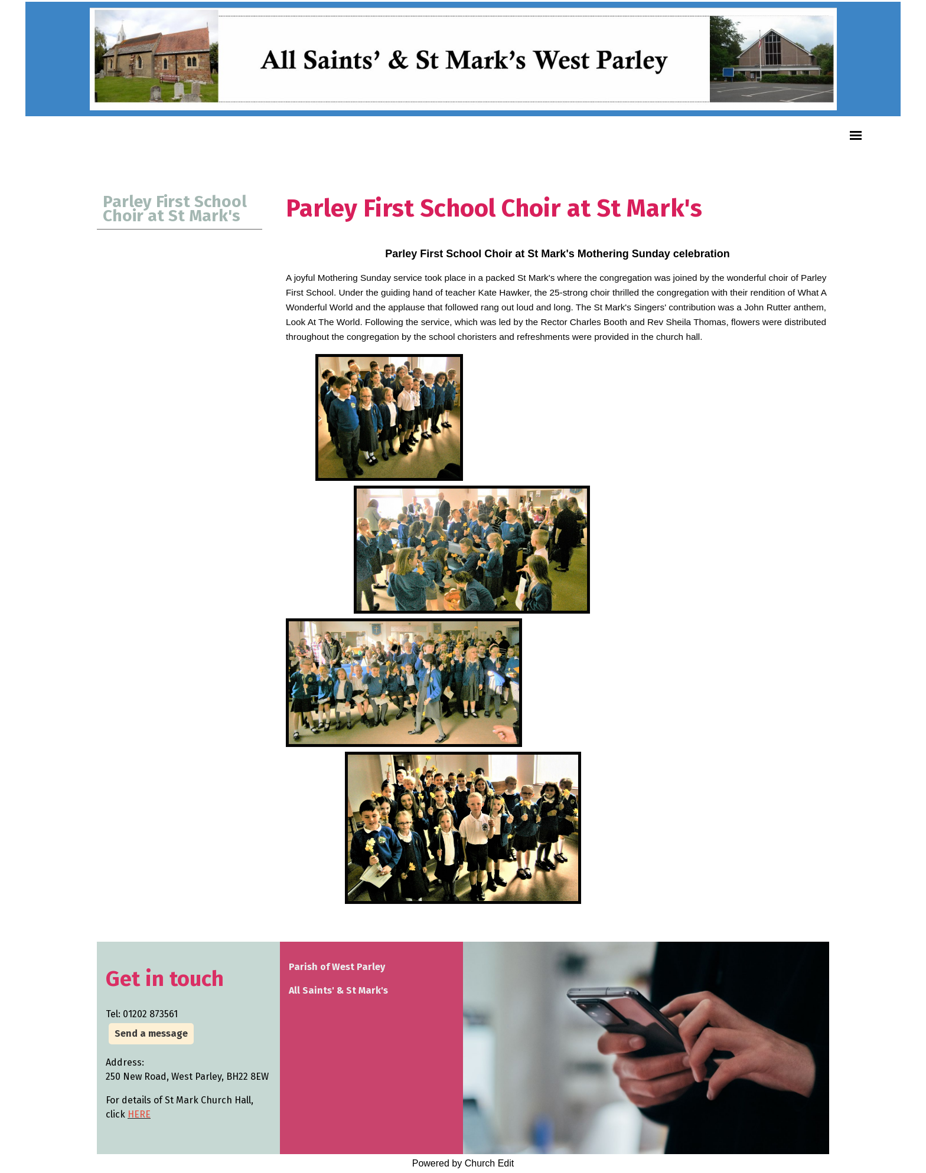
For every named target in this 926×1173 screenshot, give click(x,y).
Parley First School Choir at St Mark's (175, 208)
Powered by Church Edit (463, 1163)
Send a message (151, 1033)
